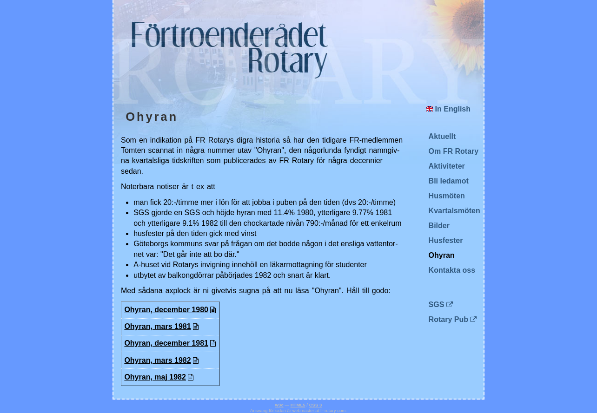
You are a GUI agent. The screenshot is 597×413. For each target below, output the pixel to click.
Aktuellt (442, 136)
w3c (279, 404)
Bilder (439, 225)
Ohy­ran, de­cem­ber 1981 (166, 343)
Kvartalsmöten (454, 211)
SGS (436, 304)
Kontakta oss (452, 270)
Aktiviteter (447, 166)
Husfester (446, 240)
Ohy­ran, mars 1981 (157, 326)
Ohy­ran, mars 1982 (157, 360)
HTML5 (298, 404)
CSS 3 (315, 404)
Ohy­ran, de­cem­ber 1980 (166, 310)
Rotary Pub (448, 319)
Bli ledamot (449, 181)
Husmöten (447, 196)
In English (448, 109)
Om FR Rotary (454, 151)
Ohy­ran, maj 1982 (155, 377)
